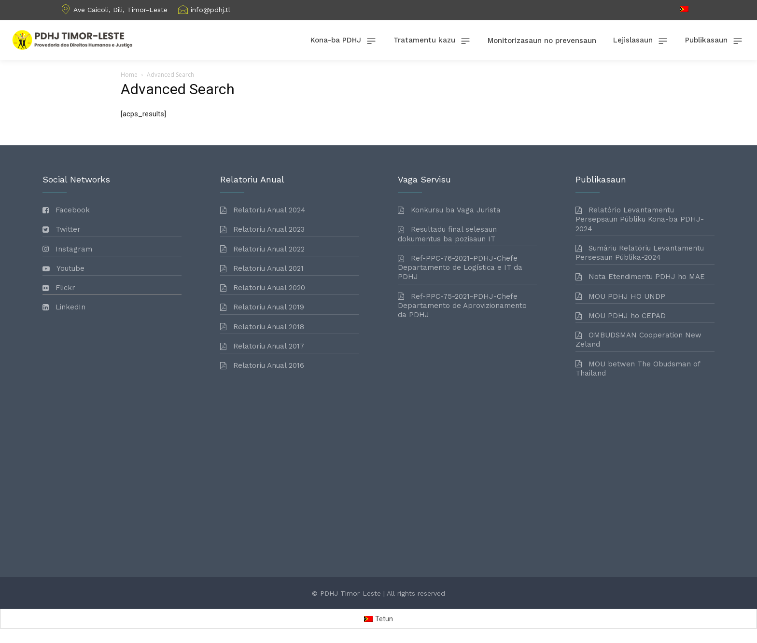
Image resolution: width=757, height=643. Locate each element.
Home (129, 74)
